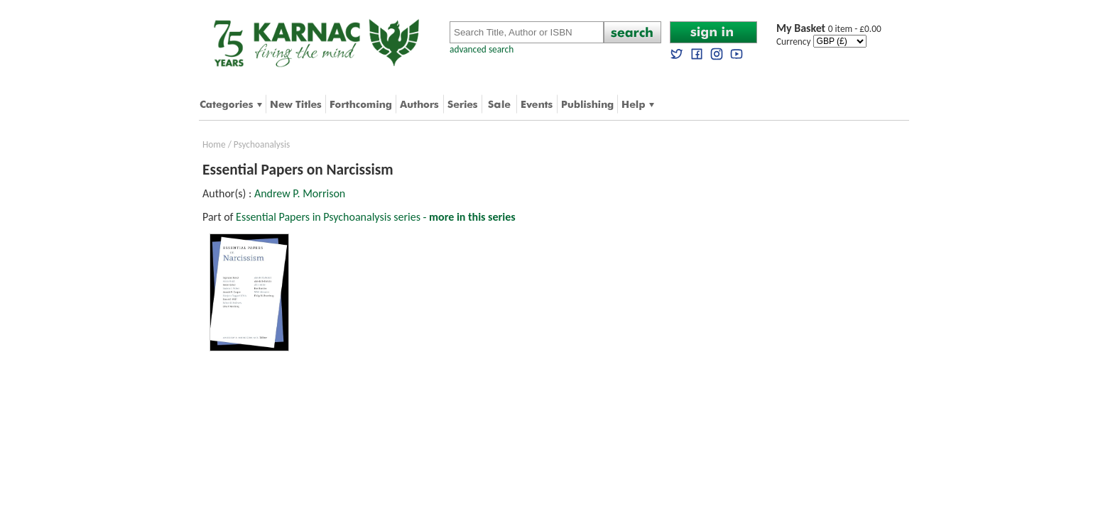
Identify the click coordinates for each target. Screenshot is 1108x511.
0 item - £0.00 (828, 29)
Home (214, 144)
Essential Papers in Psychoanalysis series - (375, 217)
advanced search (482, 49)
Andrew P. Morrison (299, 193)
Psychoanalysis (262, 144)
